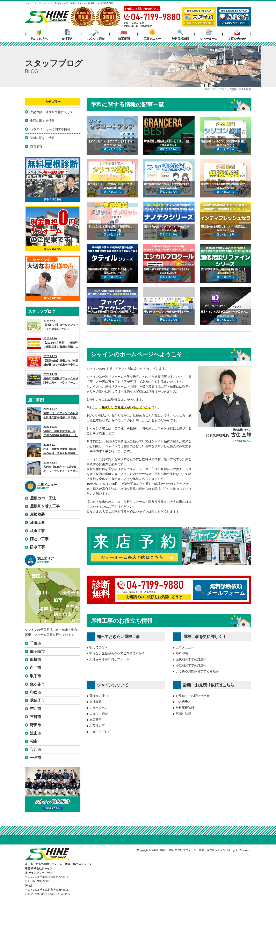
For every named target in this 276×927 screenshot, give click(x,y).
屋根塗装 (37, 514)
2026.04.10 (52, 343)
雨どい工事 (39, 539)
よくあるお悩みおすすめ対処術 (197, 671)
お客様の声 (97, 725)
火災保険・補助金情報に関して (51, 112)
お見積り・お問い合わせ (193, 696)
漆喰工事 (37, 523)
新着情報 (36, 146)
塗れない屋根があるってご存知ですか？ (117, 653)
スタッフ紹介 (95, 34)
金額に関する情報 (42, 120)
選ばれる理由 (98, 696)
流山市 (35, 733)
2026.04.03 (52, 361)
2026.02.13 (52, 468)
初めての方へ (39, 34)
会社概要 (95, 701)
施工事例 (124, 34)
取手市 (35, 676)
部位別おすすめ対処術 (191, 665)
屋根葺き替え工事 (45, 506)
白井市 (35, 668)
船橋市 (35, 659)
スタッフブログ (100, 731)
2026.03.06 (52, 432)
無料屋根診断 (180, 34)
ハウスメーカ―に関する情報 (50, 129)
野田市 (35, 725)
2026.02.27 (52, 450)
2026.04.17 (52, 326)
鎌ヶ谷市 (37, 684)
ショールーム (208, 34)
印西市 (35, 692)
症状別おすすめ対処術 (191, 659)
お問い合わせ (237, 34)
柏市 (33, 741)
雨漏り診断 (183, 713)
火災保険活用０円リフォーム (109, 659)
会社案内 (67, 34)
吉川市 (35, 709)
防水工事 (37, 547)
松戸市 (35, 758)
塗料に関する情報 (42, 138)
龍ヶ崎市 (37, 651)
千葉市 (35, 643)
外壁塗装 (182, 653)
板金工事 (37, 531)
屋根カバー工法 (43, 498)
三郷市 (35, 717)
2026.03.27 (52, 414)
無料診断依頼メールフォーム (220, 589)
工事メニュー (152, 34)
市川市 (35, 749)
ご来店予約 (183, 701)
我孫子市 (37, 700)
